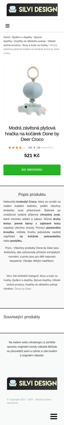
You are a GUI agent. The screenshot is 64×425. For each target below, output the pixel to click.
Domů (6, 37)
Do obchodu (32, 169)
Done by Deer (23, 288)
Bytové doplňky (42, 280)
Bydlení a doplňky (22, 37)
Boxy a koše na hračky (35, 45)
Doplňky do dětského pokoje (30, 41)
